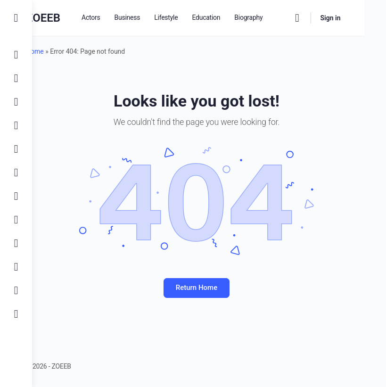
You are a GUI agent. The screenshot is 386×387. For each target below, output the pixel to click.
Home (60, 51)
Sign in (351, 18)
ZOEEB (68, 18)
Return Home (209, 287)
